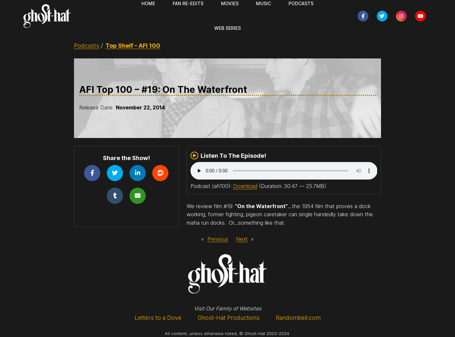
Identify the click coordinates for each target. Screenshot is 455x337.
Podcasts (86, 45)
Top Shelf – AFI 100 (132, 45)
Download (245, 186)
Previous (217, 239)
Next (242, 239)
